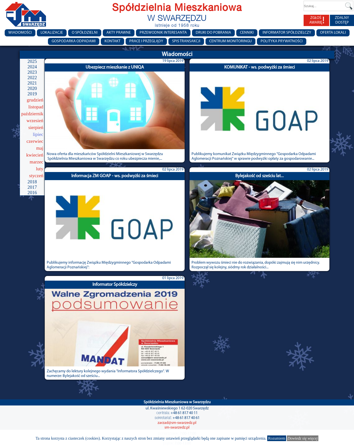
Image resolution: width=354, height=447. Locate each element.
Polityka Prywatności (282, 41)
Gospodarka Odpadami (74, 41)
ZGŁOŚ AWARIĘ (316, 20)
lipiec (38, 134)
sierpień (35, 127)
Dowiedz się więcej (303, 438)
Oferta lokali (333, 33)
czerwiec (35, 141)
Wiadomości (20, 33)
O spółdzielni (85, 33)
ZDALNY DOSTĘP (342, 20)
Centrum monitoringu (230, 41)
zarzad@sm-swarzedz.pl (177, 423)
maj (39, 148)
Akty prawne (118, 33)
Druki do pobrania (213, 33)
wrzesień (35, 120)
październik (32, 113)
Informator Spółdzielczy (287, 33)
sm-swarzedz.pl (177, 428)
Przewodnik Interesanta (163, 33)
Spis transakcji (186, 41)
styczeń (36, 175)
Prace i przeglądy (146, 41)
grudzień (35, 99)
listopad (35, 106)
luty (39, 168)
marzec (36, 161)
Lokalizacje (52, 33)
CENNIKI (247, 33)
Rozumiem (276, 438)
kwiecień (34, 155)
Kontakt (112, 41)
